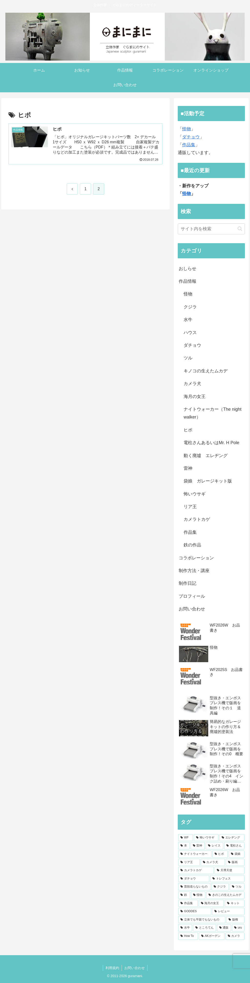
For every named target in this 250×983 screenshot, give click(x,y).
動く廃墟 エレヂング (206, 455)
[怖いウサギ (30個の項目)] (206, 837)
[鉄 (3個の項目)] (184, 895)
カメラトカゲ (197, 519)
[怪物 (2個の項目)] (198, 895)
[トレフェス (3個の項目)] (227, 878)
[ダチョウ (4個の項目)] (193, 878)
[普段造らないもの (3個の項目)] (194, 886)
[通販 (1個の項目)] (224, 927)
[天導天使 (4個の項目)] (229, 870)
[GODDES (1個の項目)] (194, 911)
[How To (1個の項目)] (188, 936)
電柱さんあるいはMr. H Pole (211, 442)
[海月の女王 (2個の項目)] (211, 903)
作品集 (188, 144)
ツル (188, 358)
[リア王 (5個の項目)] (188, 862)
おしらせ (187, 268)
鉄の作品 (192, 545)
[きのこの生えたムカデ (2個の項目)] (225, 895)
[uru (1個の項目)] (238, 927)
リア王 (190, 506)
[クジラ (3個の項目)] (220, 886)
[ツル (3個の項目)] (237, 886)
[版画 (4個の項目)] (235, 862)
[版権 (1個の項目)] (235, 919)
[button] (240, 228)
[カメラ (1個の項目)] (235, 936)
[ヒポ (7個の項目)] (220, 854)
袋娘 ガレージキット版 (208, 481)
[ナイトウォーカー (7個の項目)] (194, 854)
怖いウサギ (195, 494)
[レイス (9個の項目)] (214, 845)
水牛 (188, 319)
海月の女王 (195, 396)
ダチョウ (191, 137)
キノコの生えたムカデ (206, 370)
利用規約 (112, 968)
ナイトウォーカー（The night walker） (212, 413)
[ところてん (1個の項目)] (204, 927)
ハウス (190, 332)
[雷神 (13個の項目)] (198, 845)
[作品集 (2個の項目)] (188, 903)
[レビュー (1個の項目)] (228, 911)
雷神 (188, 468)
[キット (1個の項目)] (234, 903)
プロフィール (192, 596)
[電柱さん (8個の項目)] (234, 845)
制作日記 (187, 583)
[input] (211, 228)
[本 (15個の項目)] (184, 845)
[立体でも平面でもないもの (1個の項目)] (201, 919)
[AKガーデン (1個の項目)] (212, 936)
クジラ (190, 306)
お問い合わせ (192, 609)
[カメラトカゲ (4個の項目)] (196, 870)
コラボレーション (196, 557)
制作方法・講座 (194, 570)
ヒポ (188, 430)
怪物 (186, 128)
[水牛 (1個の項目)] (185, 927)
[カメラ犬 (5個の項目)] (213, 862)
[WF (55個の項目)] (185, 837)
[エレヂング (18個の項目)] (231, 837)
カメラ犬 (192, 383)
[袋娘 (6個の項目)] (236, 854)
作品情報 (187, 281)
